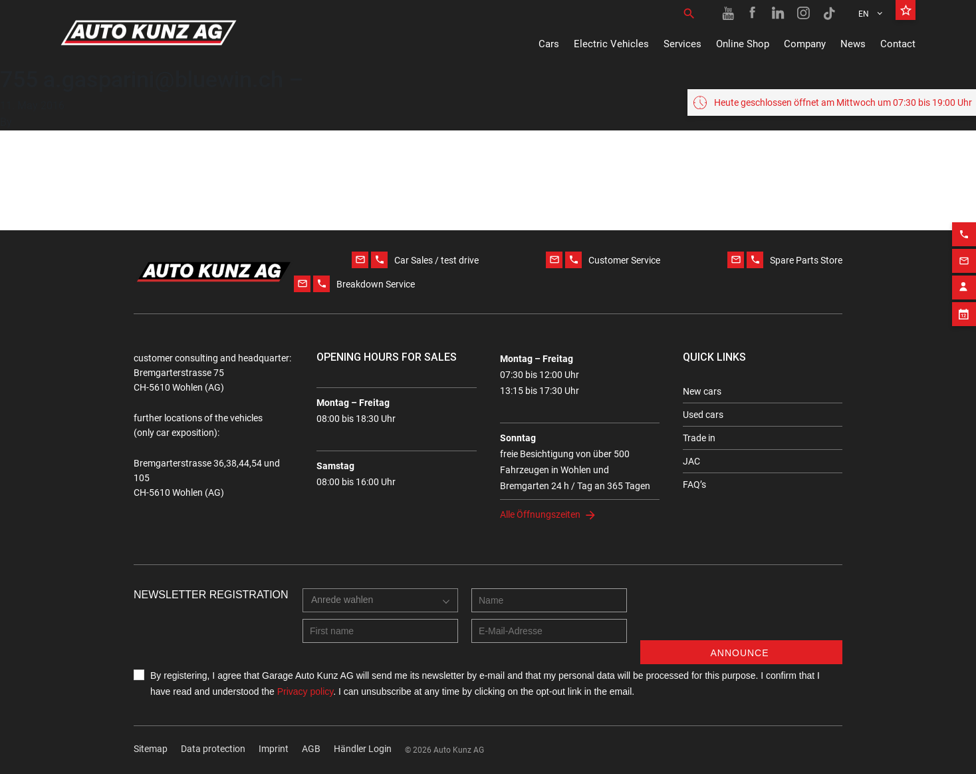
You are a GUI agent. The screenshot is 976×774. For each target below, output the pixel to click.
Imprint (274, 748)
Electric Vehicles (611, 44)
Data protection (213, 748)
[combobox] (380, 600)
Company (805, 44)
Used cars (703, 414)
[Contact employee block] (964, 321)
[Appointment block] (964, 347)
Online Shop (742, 44)
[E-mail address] (549, 631)
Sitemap (151, 748)
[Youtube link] (728, 13)
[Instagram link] (803, 13)
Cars (549, 44)
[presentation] (741, 614)
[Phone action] (964, 268)
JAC (691, 461)
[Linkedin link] (778, 13)
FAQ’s (694, 484)
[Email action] (964, 294)
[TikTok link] (829, 13)
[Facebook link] (753, 13)
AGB (311, 748)
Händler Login (363, 748)
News (853, 44)
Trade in (699, 438)
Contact (897, 44)
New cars (702, 391)
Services (682, 44)
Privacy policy (305, 691)
